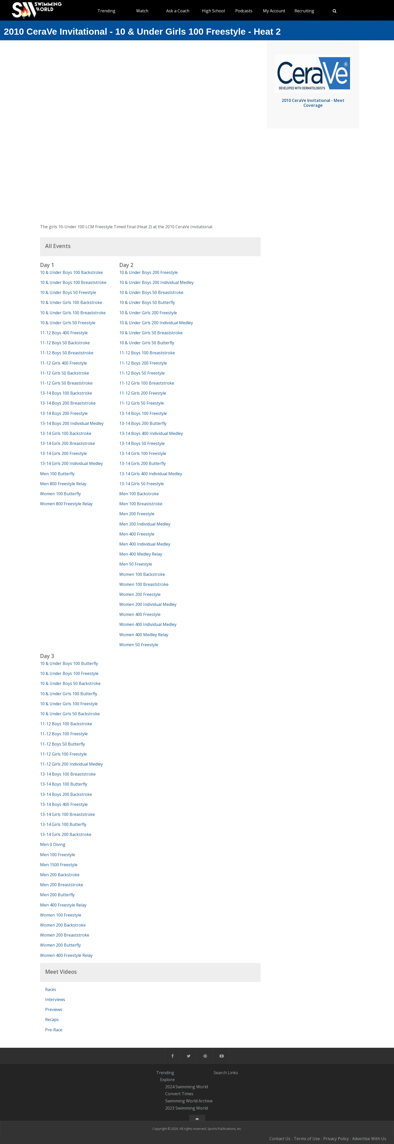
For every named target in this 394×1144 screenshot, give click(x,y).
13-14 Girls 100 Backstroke (65, 433)
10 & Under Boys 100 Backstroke (71, 272)
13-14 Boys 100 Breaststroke (68, 774)
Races (50, 989)
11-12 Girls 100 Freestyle (63, 754)
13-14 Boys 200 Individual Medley (72, 423)
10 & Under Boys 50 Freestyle (68, 292)
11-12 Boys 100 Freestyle (64, 734)
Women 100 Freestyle (60, 915)
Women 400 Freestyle (140, 614)
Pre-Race (53, 1030)
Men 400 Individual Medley (144, 544)
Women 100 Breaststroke (144, 584)
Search (220, 1072)
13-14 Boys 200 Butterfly (142, 423)
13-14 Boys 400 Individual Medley (151, 433)
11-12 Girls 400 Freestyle (63, 363)
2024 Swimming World (186, 1087)
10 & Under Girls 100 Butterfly (68, 694)
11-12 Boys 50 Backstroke (65, 343)
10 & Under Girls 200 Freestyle (148, 313)
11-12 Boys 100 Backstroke (66, 724)
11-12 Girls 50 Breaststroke (66, 383)
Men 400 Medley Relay (140, 554)
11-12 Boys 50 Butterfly (62, 744)
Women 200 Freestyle (140, 594)
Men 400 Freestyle (136, 534)
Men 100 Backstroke (139, 494)
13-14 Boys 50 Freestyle (142, 443)
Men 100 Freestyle (57, 854)
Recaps (52, 1019)
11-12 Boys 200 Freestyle (143, 363)
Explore (167, 1079)
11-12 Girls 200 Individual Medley (71, 764)
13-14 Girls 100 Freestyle (142, 453)
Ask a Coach (177, 11)
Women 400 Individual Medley (147, 624)
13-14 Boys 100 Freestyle (143, 413)
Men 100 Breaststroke (140, 504)
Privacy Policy (336, 1138)
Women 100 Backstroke (142, 574)
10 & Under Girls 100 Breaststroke (73, 313)
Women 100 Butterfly (60, 494)
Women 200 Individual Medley (147, 604)
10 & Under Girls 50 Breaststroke (151, 333)
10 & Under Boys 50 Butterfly (147, 302)
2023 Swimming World (186, 1108)
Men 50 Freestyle (135, 564)
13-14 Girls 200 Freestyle (63, 453)
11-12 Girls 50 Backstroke (64, 373)
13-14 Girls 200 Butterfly (142, 463)
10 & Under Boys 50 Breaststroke (151, 292)
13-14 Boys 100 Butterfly (63, 784)
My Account (274, 11)
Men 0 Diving (52, 844)
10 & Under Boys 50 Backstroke (70, 683)
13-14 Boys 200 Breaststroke (68, 403)
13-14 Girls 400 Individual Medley (150, 473)
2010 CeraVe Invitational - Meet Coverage (313, 103)
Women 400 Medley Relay (143, 634)
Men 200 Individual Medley (144, 524)
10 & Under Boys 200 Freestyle (148, 272)
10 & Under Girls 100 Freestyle (69, 704)
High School (213, 11)
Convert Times (179, 1094)
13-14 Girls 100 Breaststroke (67, 814)
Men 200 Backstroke (60, 875)
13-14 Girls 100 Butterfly (63, 824)
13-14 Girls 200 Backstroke (65, 834)
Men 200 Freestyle (136, 514)
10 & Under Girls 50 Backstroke (70, 714)
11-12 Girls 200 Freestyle (142, 393)
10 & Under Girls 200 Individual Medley (156, 323)
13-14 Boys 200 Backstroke (66, 794)
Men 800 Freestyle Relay (63, 484)
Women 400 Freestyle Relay (66, 955)
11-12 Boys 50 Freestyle (142, 373)
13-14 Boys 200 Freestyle (64, 413)
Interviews (55, 999)
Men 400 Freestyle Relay (63, 905)
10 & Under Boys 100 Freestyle (69, 673)
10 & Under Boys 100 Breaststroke (73, 282)
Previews (53, 1009)
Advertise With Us (369, 1138)
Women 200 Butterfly (60, 945)
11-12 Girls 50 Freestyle (141, 403)
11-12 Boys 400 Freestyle (64, 333)
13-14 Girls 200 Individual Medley (71, 463)
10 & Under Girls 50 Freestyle (67, 323)
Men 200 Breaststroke (61, 885)
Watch (142, 11)
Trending (106, 11)
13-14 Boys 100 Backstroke (66, 393)
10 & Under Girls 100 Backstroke (71, 302)
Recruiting (304, 11)
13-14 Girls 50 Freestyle (141, 484)
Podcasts (243, 11)
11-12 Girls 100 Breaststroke (146, 383)
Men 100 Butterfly (57, 473)
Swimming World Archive (189, 1101)
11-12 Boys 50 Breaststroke (66, 353)
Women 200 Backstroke (63, 925)
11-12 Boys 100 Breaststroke (147, 353)
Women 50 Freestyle (138, 644)
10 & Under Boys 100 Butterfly (69, 663)
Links (233, 1072)
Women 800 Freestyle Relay (66, 504)
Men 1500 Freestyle (58, 864)
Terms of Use (307, 1138)
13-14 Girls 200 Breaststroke (67, 443)
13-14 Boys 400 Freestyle (64, 804)
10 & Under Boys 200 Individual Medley (156, 282)
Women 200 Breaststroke (64, 935)
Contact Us (279, 1138)
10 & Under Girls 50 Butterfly (146, 343)
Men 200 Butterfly (57, 895)
